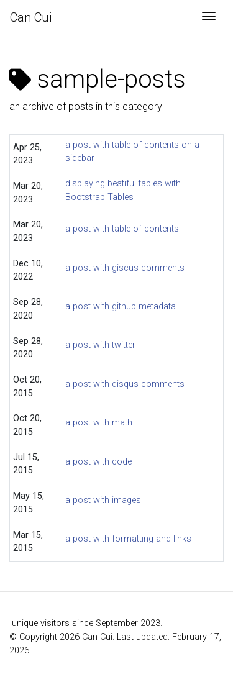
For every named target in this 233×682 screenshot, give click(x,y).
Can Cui (31, 17)
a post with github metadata (120, 306)
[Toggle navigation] (208, 17)
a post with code (98, 462)
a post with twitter (100, 345)
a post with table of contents (122, 229)
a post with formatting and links (128, 539)
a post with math (98, 422)
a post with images (103, 500)
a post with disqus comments (125, 384)
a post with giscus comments (125, 268)
